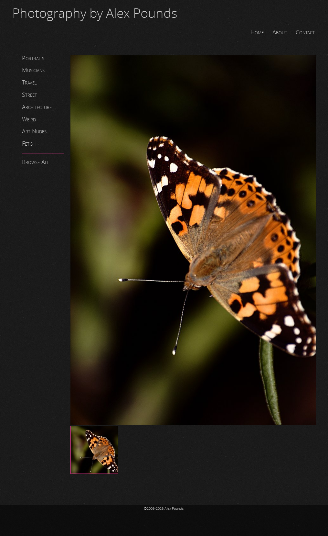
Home (257, 32)
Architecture (37, 107)
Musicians (33, 70)
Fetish (29, 143)
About (279, 32)
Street (29, 94)
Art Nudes (34, 131)
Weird (29, 119)
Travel (29, 82)
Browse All (35, 162)
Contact (305, 32)
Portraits (33, 58)
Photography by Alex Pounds (94, 13)
